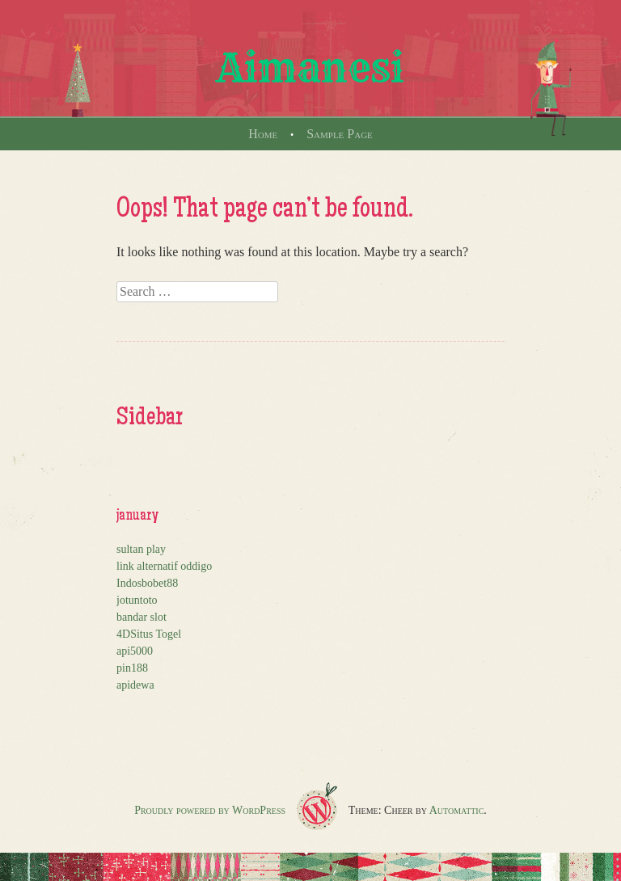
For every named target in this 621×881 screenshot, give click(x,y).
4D (123, 634)
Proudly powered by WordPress (209, 810)
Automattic (456, 810)
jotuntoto (137, 600)
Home (262, 134)
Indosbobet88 (147, 583)
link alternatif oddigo (164, 566)
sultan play (141, 549)
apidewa (135, 685)
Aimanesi (310, 68)
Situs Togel (155, 634)
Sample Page (339, 134)
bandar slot (141, 617)
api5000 (134, 651)
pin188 (132, 668)
